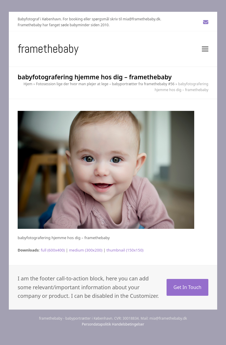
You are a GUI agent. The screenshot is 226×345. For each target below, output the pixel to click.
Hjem (28, 83)
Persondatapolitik (96, 324)
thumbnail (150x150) (125, 250)
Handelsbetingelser (128, 324)
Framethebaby (48, 48)
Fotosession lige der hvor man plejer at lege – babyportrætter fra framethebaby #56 (105, 83)
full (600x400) (53, 250)
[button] (205, 48)
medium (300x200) (85, 250)
